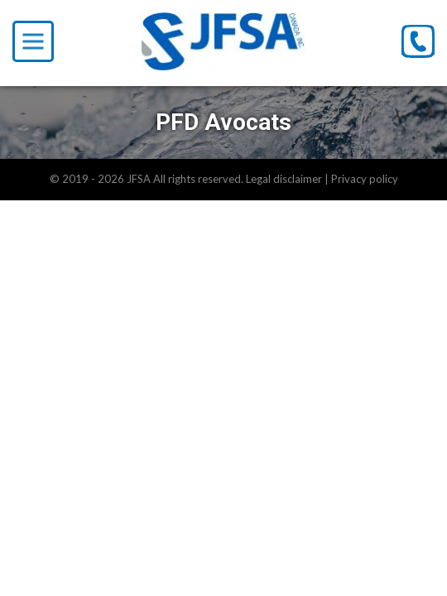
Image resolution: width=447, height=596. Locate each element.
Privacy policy (364, 178)
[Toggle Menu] (33, 41)
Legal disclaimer (284, 178)
